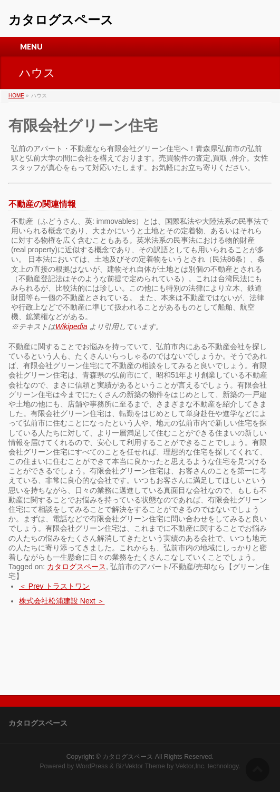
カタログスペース (60, 20)
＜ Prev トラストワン (54, 586)
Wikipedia (71, 326)
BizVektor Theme (140, 766)
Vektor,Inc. (191, 766)
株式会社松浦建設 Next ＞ (62, 601)
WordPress (92, 766)
